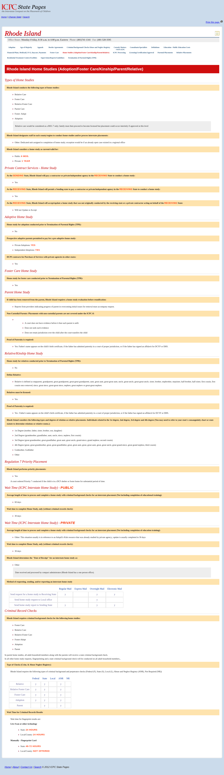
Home (4, 17)
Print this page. (213, 22)
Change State (14, 17)
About (16, 767)
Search (26, 17)
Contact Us (26, 767)
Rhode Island (23, 33)
